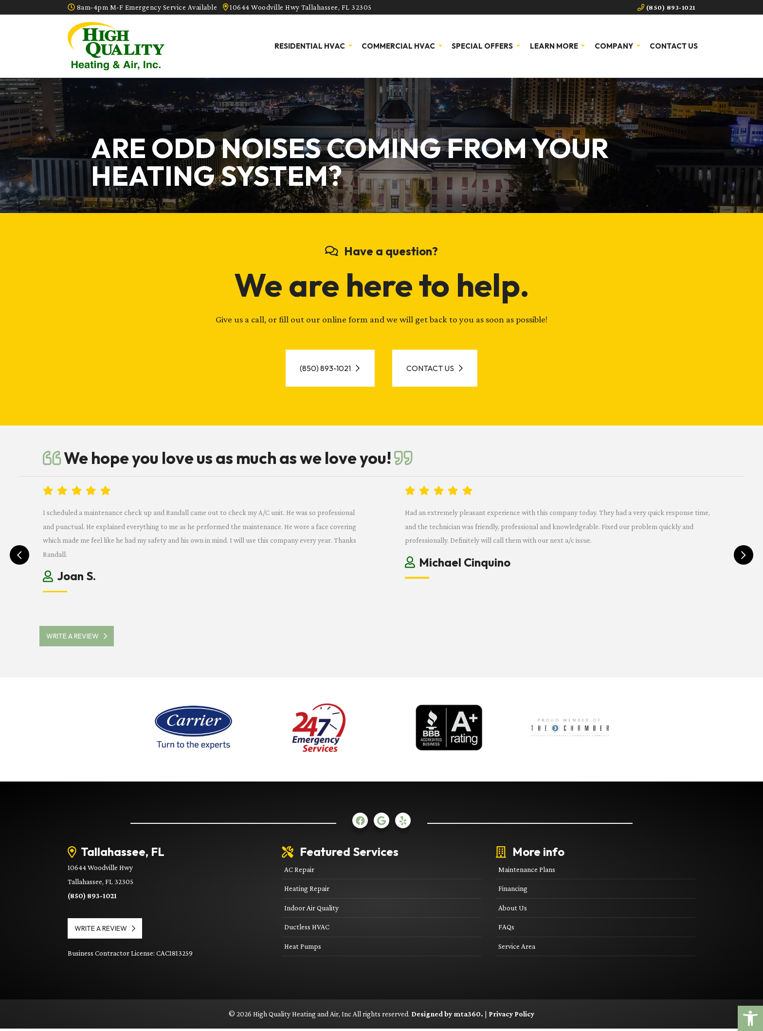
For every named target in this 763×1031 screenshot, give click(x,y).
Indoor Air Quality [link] (311, 910)
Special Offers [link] (483, 46)
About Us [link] (512, 910)
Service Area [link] (516, 948)
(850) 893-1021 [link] (664, 7)
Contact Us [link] (674, 46)
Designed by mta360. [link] (448, 1016)
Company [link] (615, 46)
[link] (750, 1018)
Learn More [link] (555, 46)
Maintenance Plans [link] (526, 871)
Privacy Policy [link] (511, 1016)
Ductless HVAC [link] (306, 929)
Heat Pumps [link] (302, 948)
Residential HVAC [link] (310, 46)
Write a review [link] (80, 638)
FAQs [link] (506, 929)
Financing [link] (512, 891)
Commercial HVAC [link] (399, 46)
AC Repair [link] (299, 871)
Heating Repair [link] (306, 891)
